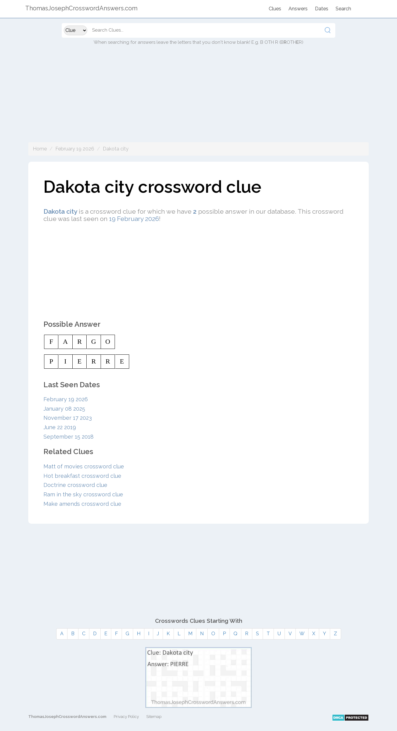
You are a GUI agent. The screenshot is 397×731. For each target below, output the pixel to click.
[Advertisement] (198, 99)
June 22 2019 (59, 427)
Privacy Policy (126, 716)
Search (343, 9)
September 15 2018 (68, 436)
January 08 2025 (64, 408)
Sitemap (153, 716)
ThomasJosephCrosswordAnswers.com (67, 716)
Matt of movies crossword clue (83, 466)
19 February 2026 (134, 218)
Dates (321, 9)
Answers (298, 9)
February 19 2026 (74, 149)
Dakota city (116, 149)
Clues (275, 9)
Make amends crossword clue (82, 504)
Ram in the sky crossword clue (83, 494)
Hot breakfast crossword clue (82, 476)
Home (40, 149)
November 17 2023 (67, 418)
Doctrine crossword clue (75, 485)
